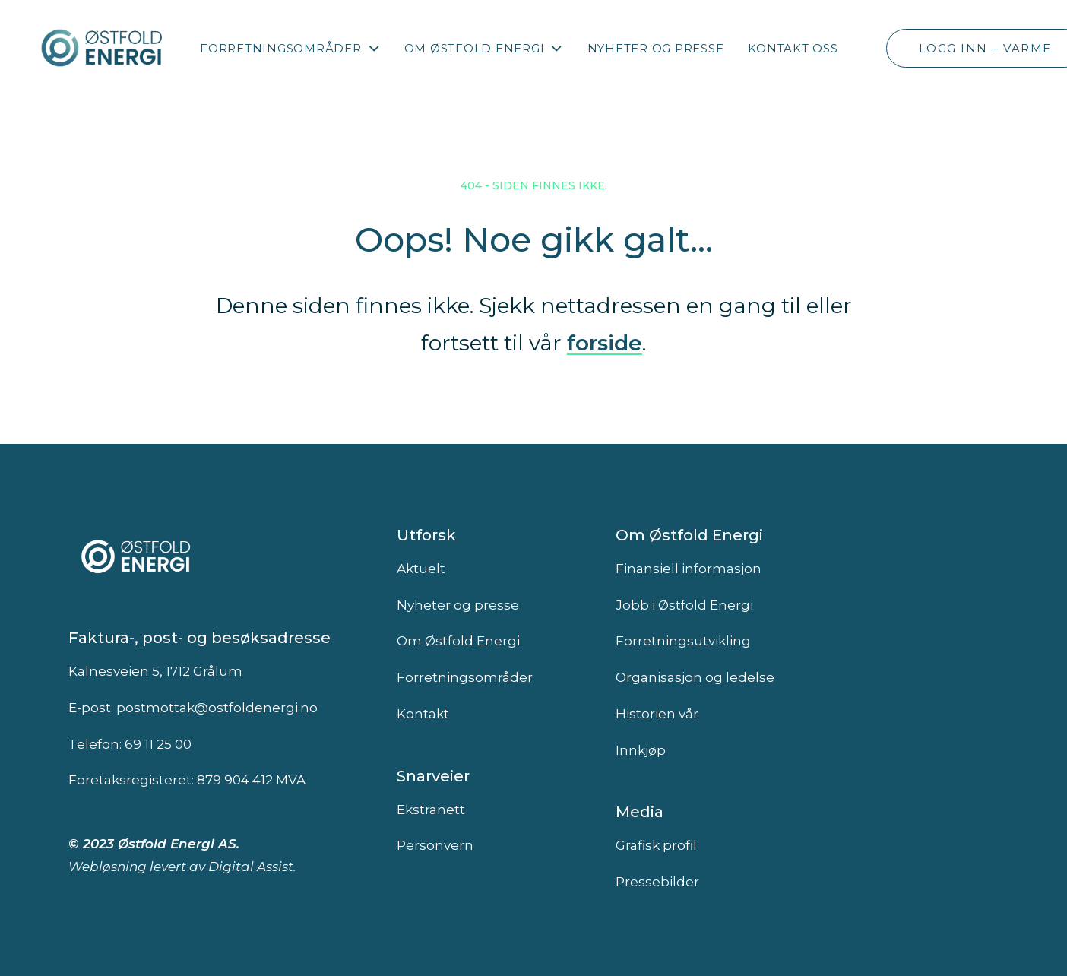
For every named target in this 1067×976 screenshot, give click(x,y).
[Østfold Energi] (103, 48)
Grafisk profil (656, 845)
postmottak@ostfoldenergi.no (217, 707)
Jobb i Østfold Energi (684, 605)
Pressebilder (657, 881)
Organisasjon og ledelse (695, 677)
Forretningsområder (290, 48)
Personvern (435, 845)
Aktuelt (421, 568)
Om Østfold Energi (483, 48)
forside (604, 343)
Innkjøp (641, 750)
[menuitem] (290, 48)
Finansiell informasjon (688, 568)
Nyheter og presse (655, 48)
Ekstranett (431, 809)
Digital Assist (250, 866)
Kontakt (423, 713)
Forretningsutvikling (683, 640)
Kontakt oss (792, 48)
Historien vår (657, 713)
